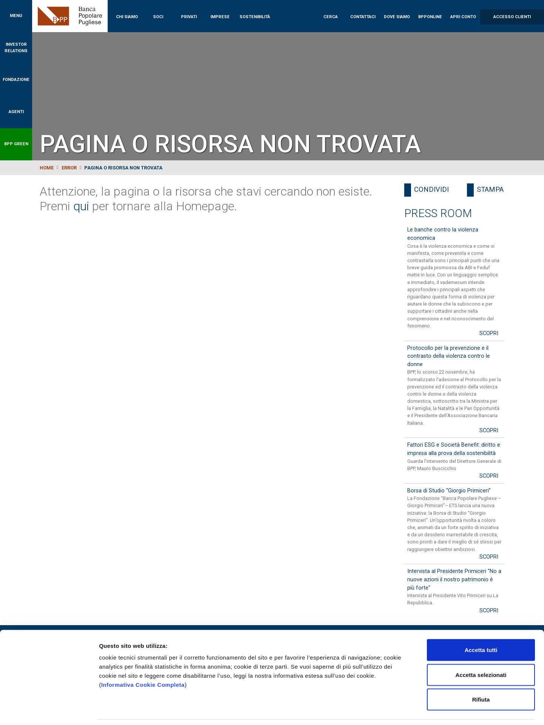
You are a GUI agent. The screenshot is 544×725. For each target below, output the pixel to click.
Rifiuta (481, 675)
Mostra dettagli (397, 710)
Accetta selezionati (480, 650)
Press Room (438, 213)
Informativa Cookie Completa (143, 660)
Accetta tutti (481, 626)
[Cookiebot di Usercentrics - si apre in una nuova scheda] (49, 710)
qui (81, 206)
